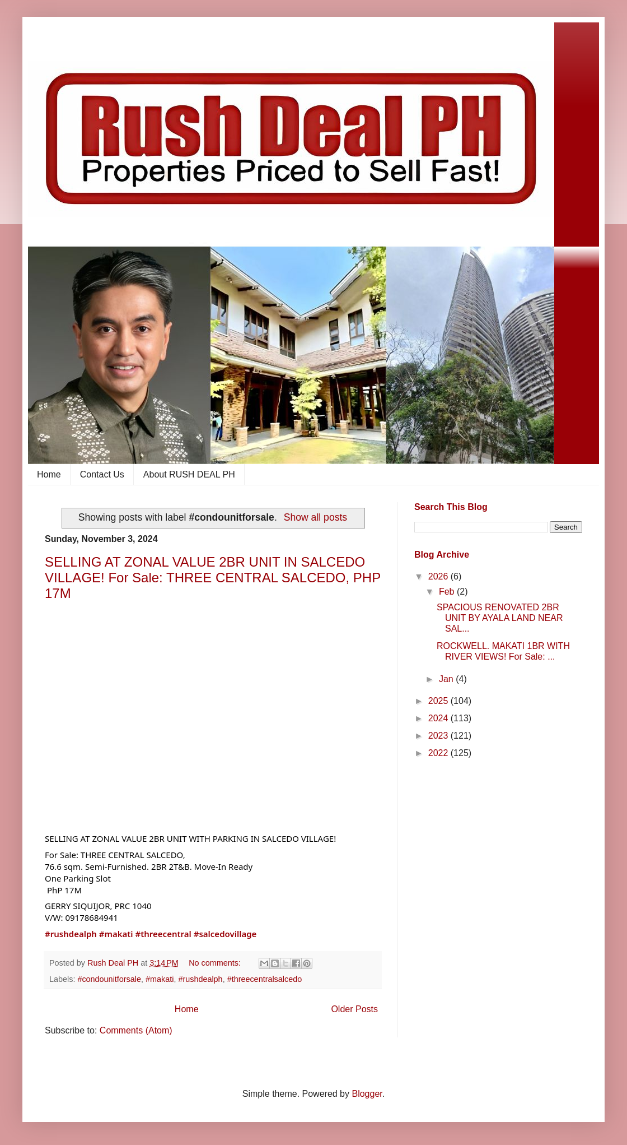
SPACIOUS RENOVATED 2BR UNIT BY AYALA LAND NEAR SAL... (500, 617)
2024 (439, 718)
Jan (447, 679)
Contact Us (102, 474)
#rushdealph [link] (71, 933)
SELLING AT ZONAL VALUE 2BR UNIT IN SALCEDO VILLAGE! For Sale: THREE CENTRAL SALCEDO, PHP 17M (213, 577)
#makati (160, 979)
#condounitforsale (109, 979)
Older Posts (354, 1009)
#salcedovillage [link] (225, 933)
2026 (439, 576)
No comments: (216, 962)
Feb (448, 591)
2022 (439, 753)
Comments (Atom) (136, 1030)
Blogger (367, 1093)
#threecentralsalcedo (264, 979)
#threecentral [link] (163, 933)
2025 (439, 701)
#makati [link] (116, 933)
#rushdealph (200, 979)
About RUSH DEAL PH (189, 474)
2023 (439, 735)
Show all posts (315, 517)
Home (49, 474)
